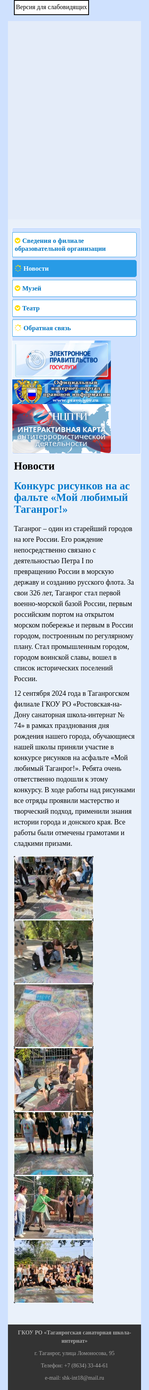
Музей (31, 288)
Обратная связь (47, 328)
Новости (36, 268)
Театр (31, 308)
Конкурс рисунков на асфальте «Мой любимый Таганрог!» (72, 497)
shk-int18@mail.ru (83, 1378)
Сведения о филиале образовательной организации (60, 244)
